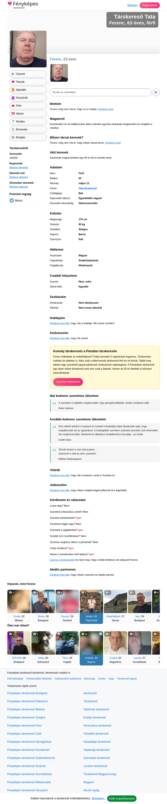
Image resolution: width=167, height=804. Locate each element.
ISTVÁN (16, 657)
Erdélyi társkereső (95, 717)
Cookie (102, 678)
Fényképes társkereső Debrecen (27, 701)
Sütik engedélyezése (122, 798)
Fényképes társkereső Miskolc (26, 709)
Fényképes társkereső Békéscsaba (29, 782)
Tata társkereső (88, 188)
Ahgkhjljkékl (113, 616)
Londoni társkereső (95, 766)
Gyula (16, 616)
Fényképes (22, 5)
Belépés (132, 5)
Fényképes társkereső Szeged (26, 717)
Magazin (89, 782)
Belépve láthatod (18, 167)
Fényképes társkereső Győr (24, 733)
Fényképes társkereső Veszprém (27, 790)
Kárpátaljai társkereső (97, 741)
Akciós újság (91, 790)
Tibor (65, 657)
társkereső (90, 693)
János (40, 616)
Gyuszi (65, 616)
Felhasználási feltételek (39, 678)
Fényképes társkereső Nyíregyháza (29, 741)
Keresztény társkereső (97, 725)
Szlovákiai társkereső (97, 757)
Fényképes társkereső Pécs (24, 725)
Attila (41, 657)
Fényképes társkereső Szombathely (29, 774)
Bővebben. (98, 798)
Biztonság (89, 678)
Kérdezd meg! (106, 109)
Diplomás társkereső (96, 709)
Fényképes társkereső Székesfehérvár (31, 757)
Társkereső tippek (127, 678)
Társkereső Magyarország (100, 774)
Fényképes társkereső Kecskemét (28, 749)
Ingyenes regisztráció (68, 381)
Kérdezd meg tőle (59, 323)
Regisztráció (149, 5)
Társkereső (91, 701)
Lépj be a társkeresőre (62, 560)
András (89, 657)
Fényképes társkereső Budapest (27, 693)
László (137, 657)
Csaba (113, 657)
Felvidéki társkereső (96, 733)
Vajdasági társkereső (97, 749)
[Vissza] (12, 605)
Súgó (111, 678)
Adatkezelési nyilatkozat (68, 678)
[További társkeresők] (154, 605)
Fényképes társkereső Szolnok (26, 766)
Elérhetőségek (15, 678)
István (89, 616)
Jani (137, 616)
